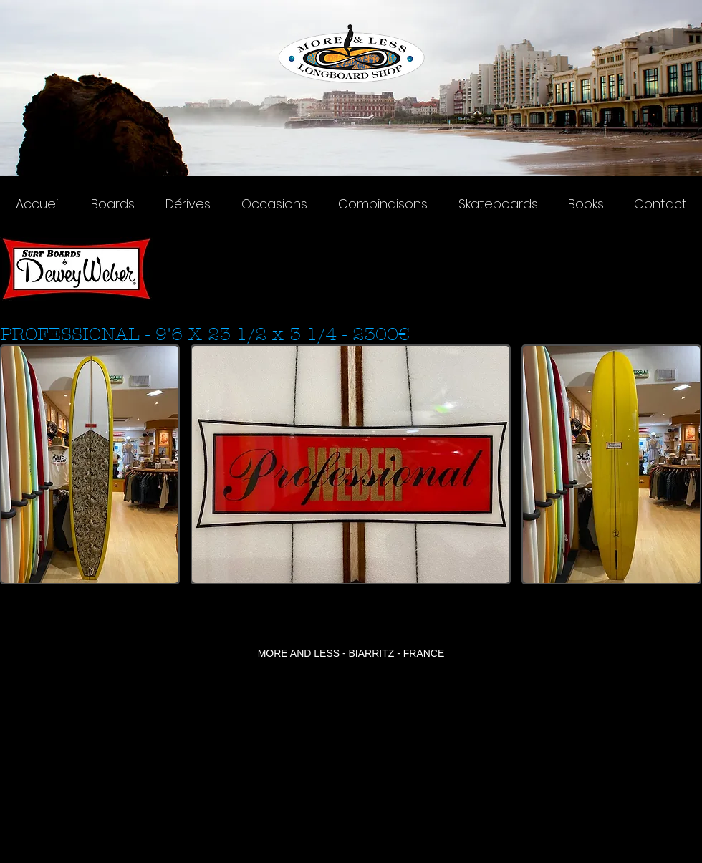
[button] (90, 464)
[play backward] (18, 464)
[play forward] (683, 464)
